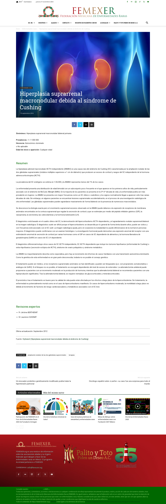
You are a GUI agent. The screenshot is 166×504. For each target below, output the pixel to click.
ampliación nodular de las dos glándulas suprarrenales (47, 355)
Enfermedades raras (29, 29)
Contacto (66, 23)
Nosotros (42, 23)
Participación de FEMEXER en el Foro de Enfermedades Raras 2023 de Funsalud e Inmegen (27, 419)
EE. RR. (31, 23)
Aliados (55, 23)
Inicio (18, 29)
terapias (72, 355)
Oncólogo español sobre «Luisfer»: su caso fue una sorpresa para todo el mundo (119, 382)
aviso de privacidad (36, 489)
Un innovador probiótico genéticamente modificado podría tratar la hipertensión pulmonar (43, 382)
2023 (18, 414)
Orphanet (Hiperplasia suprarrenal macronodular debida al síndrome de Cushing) (55, 339)
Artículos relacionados (29, 392)
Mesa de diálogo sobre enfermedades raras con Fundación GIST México (107, 419)
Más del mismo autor (53, 392)
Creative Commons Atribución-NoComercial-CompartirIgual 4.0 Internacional (112, 502)
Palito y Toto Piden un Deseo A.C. (126, 23)
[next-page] (21, 427)
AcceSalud (105, 23)
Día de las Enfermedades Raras (136, 414)
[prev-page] (17, 427)
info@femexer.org (34, 467)
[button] (147, 23)
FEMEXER (53, 502)
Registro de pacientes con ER (86, 23)
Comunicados (48, 414)
